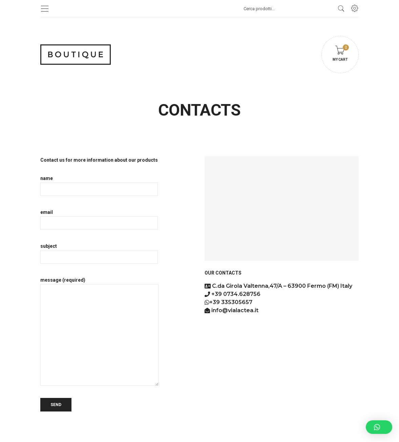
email (99, 217)
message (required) (99, 331)
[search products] (341, 8)
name (99, 184)
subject (99, 251)
